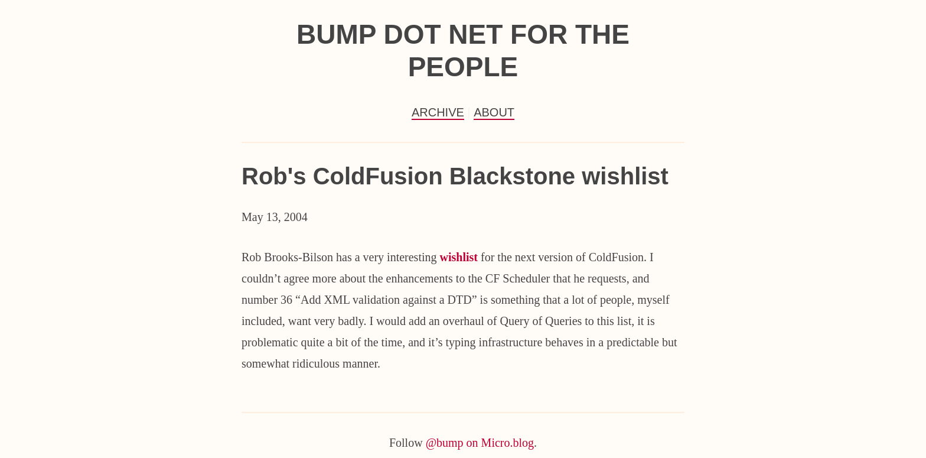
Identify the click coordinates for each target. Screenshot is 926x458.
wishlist (459, 257)
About (494, 112)
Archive (438, 112)
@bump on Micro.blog (480, 442)
